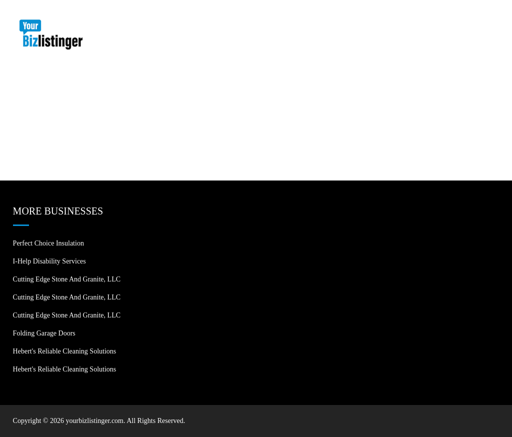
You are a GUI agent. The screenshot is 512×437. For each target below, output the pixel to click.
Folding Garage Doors (44, 333)
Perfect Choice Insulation (48, 243)
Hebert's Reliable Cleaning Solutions (64, 351)
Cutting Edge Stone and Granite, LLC (66, 279)
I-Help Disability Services (49, 261)
